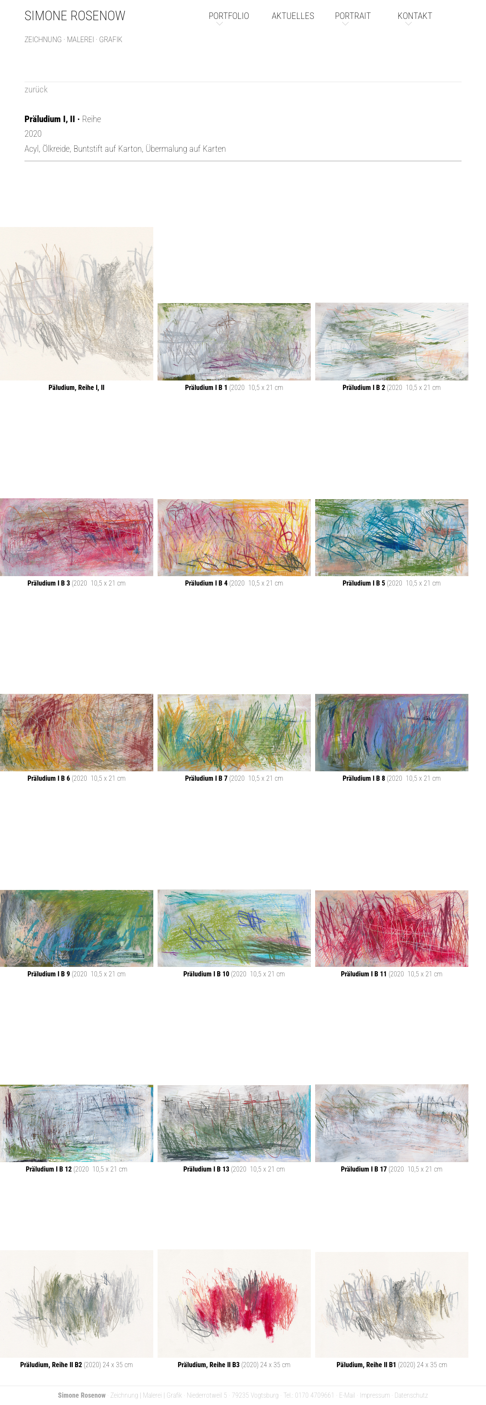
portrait (353, 16)
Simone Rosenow (74, 15)
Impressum (375, 1395)
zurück (36, 89)
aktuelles (293, 16)
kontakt (415, 16)
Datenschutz (411, 1395)
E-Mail (347, 1395)
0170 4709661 (314, 1395)
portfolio (229, 16)
